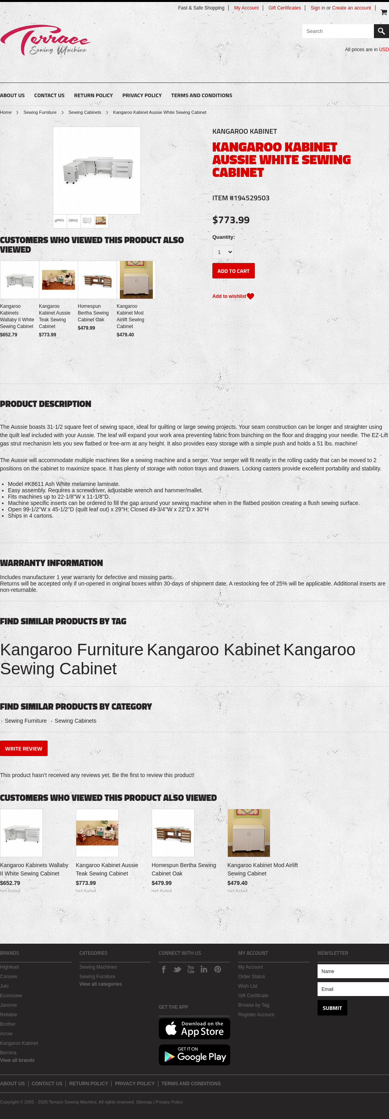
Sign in (318, 8)
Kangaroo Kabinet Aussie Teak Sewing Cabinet (54, 316)
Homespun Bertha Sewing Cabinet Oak (93, 312)
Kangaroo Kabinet (213, 649)
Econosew (11, 995)
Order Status (251, 976)
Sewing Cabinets (85, 112)
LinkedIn (204, 969)
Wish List (248, 986)
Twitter (177, 969)
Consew (8, 976)
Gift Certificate (253, 995)
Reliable (8, 1014)
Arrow (6, 1033)
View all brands (17, 1060)
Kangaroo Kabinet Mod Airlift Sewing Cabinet (130, 316)
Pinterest (217, 969)
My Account (246, 8)
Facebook (163, 969)
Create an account (351, 8)
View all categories (100, 984)
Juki (4, 986)
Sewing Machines (98, 967)
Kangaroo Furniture (72, 649)
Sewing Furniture (39, 112)
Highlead (9, 967)
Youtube (190, 969)
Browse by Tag (254, 1005)
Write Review (23, 748)
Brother (7, 1024)
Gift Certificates (284, 8)
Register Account (256, 1014)
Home (6, 112)
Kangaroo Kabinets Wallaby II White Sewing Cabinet (17, 316)
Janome (8, 1005)
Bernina (8, 1053)
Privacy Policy (169, 1102)
